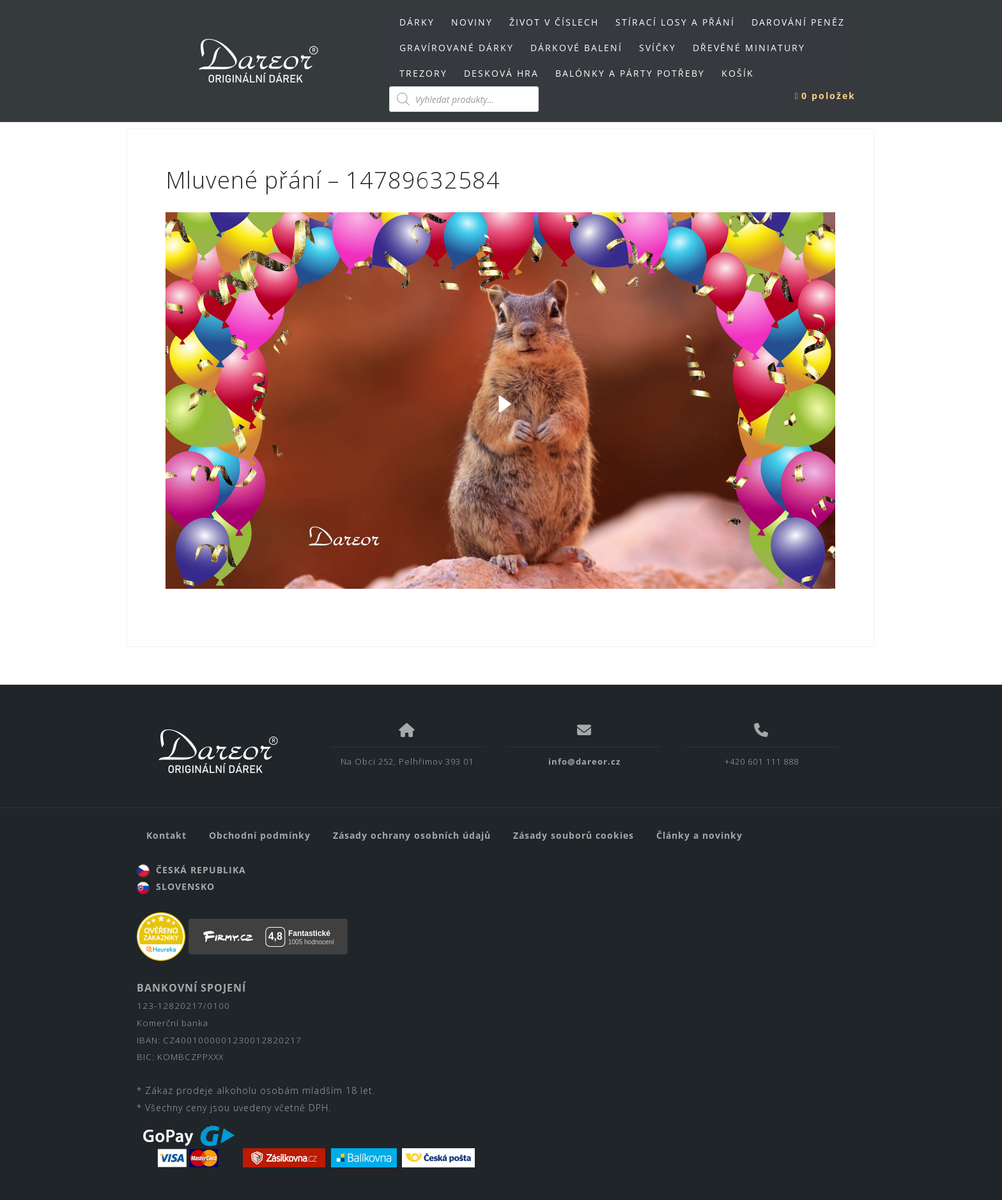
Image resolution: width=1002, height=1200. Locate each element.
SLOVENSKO (176, 886)
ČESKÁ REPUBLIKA (191, 870)
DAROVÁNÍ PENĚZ (798, 22)
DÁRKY (417, 22)
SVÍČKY (657, 48)
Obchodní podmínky (260, 835)
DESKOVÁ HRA (501, 73)
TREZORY (423, 73)
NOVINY (472, 22)
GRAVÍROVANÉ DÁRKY (456, 48)
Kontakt (166, 835)
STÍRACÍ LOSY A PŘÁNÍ (675, 22)
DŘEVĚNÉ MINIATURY (749, 48)
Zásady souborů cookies (573, 835)
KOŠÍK (737, 73)
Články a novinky (699, 835)
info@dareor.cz (584, 761)
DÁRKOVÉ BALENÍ (576, 48)
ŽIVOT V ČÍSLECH (554, 22)
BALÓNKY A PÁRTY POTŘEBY (630, 73)
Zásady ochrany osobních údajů (412, 835)
